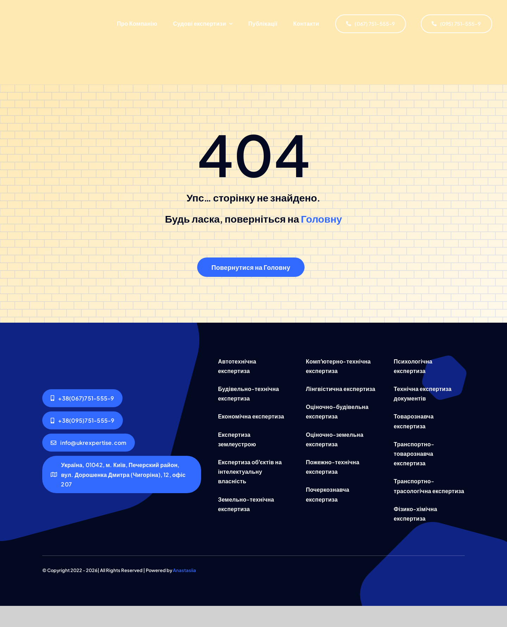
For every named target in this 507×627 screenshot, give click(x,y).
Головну (321, 218)
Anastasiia (184, 570)
